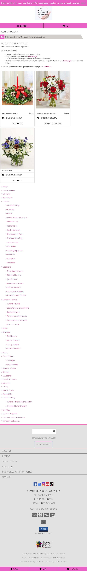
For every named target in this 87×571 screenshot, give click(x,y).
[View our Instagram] (43, 485)
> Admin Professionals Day (16, 217)
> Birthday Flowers (13, 275)
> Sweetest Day (12, 242)
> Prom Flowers (7, 356)
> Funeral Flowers (13, 304)
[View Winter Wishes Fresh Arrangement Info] (17, 148)
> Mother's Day (12, 221)
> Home (4, 186)
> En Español (6, 376)
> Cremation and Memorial (16, 320)
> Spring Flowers (12, 344)
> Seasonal (5, 332)
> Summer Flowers (13, 348)
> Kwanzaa (10, 254)
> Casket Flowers (12, 312)
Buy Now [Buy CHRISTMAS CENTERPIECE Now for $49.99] (17, 123)
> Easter (9, 213)
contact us (47, 67)
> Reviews (5, 372)
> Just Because (12, 279)
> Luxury (4, 386)
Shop (22, 25)
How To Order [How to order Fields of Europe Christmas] (52, 123)
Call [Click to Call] (14, 568)
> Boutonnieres (12, 364)
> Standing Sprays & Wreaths (17, 308)
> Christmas (10, 263)
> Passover (10, 209)
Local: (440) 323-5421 (43, 503)
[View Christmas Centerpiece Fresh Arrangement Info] (17, 88)
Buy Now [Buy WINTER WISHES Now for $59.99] (17, 180)
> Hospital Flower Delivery (16, 406)
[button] (43, 529)
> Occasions (6, 267)
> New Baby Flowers (14, 271)
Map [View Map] (43, 568)
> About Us (5, 383)
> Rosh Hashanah (13, 230)
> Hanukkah (10, 258)
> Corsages (10, 360)
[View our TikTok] (51, 485)
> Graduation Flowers (14, 291)
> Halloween (11, 246)
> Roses (4, 328)
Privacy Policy (27, 562)
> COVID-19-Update (9, 413)
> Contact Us (6, 394)
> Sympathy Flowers (9, 299)
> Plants (4, 352)
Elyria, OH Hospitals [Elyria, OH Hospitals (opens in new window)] (56, 554)
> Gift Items (5, 194)
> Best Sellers (6, 197)
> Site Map (5, 410)
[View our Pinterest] (47, 485)
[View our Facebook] (35, 485)
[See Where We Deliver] (43, 444)
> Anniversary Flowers (14, 283)
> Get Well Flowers (13, 287)
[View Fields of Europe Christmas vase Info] (53, 89)
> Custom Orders (8, 190)
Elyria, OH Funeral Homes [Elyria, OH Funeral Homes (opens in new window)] (33, 554)
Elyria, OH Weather (30, 558)
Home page (32, 56)
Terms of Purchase (44, 562)
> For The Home (12, 324)
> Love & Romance (9, 379)
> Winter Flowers (12, 340)
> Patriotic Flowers (8, 368)
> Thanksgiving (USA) (14, 250)
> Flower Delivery (8, 397)
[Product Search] (44, 431)
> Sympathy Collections (10, 421)
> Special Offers (7, 390)
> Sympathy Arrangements (16, 316)
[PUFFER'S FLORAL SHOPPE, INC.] (43, 19)
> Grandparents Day (14, 234)
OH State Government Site (53, 558)
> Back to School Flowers (16, 295)
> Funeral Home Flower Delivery (18, 402)
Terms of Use (60, 562)
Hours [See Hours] (72, 568)
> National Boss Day (14, 238)
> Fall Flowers (11, 336)
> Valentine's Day (12, 205)
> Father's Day (11, 226)
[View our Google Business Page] (39, 485)
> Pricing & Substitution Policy (13, 417)
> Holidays (5, 201)
